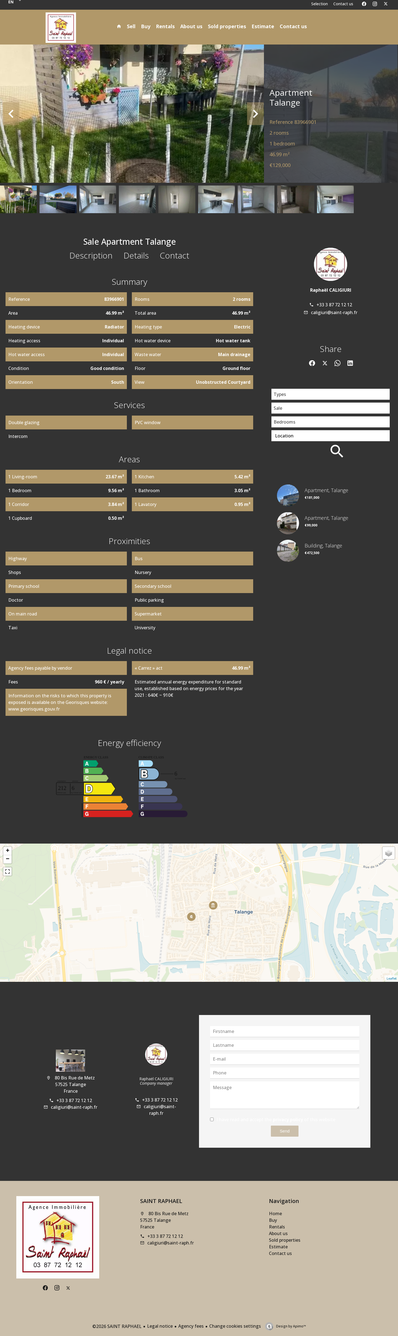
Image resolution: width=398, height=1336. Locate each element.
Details (136, 255)
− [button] (7, 859)
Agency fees (191, 1326)
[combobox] (330, 394)
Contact (174, 255)
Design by (290, 1326)
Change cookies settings (235, 1326)
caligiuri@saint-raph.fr (334, 312)
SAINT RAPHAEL (161, 1201)
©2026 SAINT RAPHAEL (117, 1326)
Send (284, 1131)
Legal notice (160, 1326)
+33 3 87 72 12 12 (334, 305)
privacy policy (288, 1119)
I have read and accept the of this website (275, 1119)
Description (90, 255)
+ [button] (7, 851)
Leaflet (392, 978)
